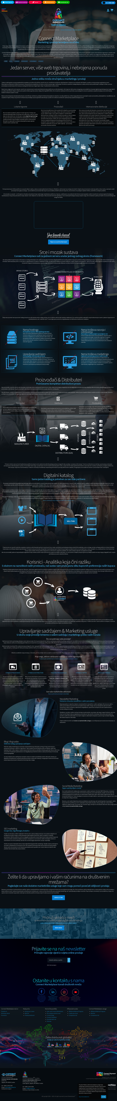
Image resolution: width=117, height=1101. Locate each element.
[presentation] (58, 969)
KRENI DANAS (58, 928)
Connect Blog (50, 1015)
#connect (17, 61)
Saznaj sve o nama (29, 1011)
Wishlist (93, 1013)
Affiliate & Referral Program (76, 1011)
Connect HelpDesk (51, 1017)
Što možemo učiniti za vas (53, 1013)
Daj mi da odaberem (84, 1097)
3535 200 (108, 3)
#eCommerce (24, 61)
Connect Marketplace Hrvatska (51, 30)
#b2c (11, 61)
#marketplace (33, 61)
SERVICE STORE (58, 898)
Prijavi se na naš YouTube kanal (58, 242)
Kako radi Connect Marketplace (55, 1011)
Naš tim (27, 1013)
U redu (103, 1097)
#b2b (6, 61)
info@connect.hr (30, 1088)
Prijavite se (4, 1011)
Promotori (4, 1015)
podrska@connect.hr (10, 1087)
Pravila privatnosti (30, 1015)
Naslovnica (38, 30)
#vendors (41, 61)
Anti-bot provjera (51, 965)
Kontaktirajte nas (51, 1019)
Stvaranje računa (5, 1013)
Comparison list (73, 1015)
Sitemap (49, 1021)
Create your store (73, 1013)
